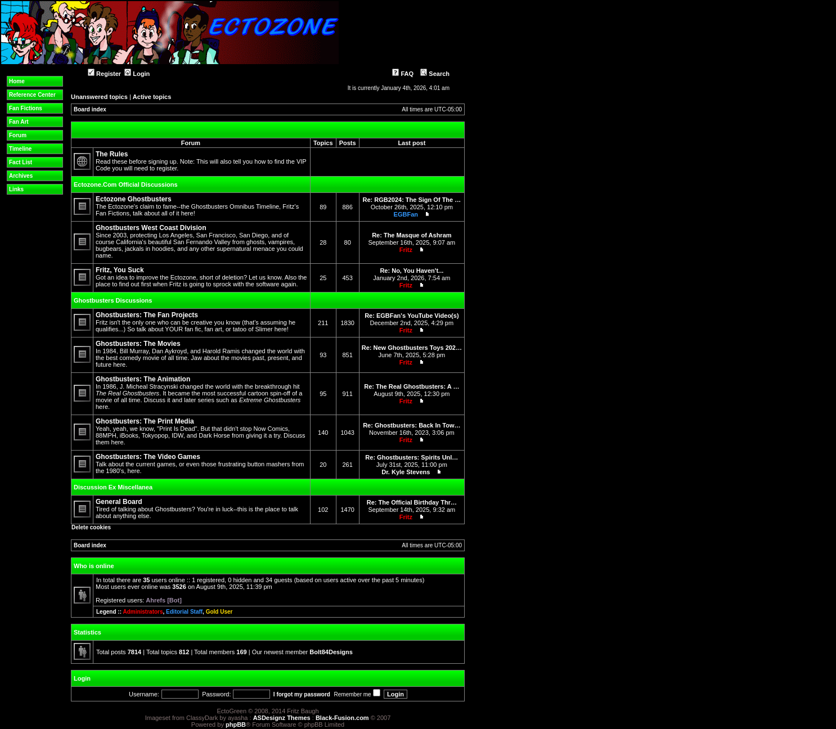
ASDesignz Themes (282, 717)
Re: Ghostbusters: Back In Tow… (411, 425)
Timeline (20, 149)
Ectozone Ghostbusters (134, 199)
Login (137, 73)
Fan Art (19, 122)
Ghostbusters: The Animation (143, 379)
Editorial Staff (184, 612)
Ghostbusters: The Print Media (145, 421)
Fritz (405, 249)
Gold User (219, 612)
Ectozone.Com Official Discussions (126, 184)
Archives (21, 176)
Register (104, 73)
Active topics (152, 96)
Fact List (20, 162)
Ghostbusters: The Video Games (148, 457)
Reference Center (32, 95)
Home (17, 81)
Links (16, 189)
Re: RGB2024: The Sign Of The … (411, 199)
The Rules (112, 154)
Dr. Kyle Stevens (405, 472)
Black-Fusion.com (342, 717)
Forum (17, 135)
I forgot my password (301, 694)
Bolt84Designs (330, 652)
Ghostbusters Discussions (113, 300)
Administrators (143, 612)
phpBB (236, 724)
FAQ (402, 73)
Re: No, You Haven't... (411, 270)
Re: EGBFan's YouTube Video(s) (412, 315)
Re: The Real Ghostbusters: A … (411, 386)
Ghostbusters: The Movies (138, 344)
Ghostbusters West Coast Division (151, 228)
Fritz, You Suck (120, 270)
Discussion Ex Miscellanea (113, 487)
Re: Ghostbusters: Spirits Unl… (411, 457)
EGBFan (406, 214)
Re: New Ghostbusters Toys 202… (412, 347)
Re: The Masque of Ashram (411, 235)
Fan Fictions (25, 108)
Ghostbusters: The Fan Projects (147, 315)
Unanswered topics (99, 96)
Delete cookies (91, 527)
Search (435, 73)
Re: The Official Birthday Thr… (412, 502)
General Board (119, 502)
